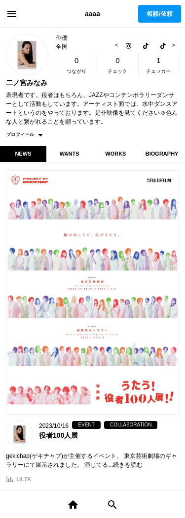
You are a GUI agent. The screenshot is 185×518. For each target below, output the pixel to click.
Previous (118, 45)
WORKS (115, 154)
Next (172, 45)
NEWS (23, 154)
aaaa (92, 14)
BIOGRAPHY (162, 154)
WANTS (69, 154)
